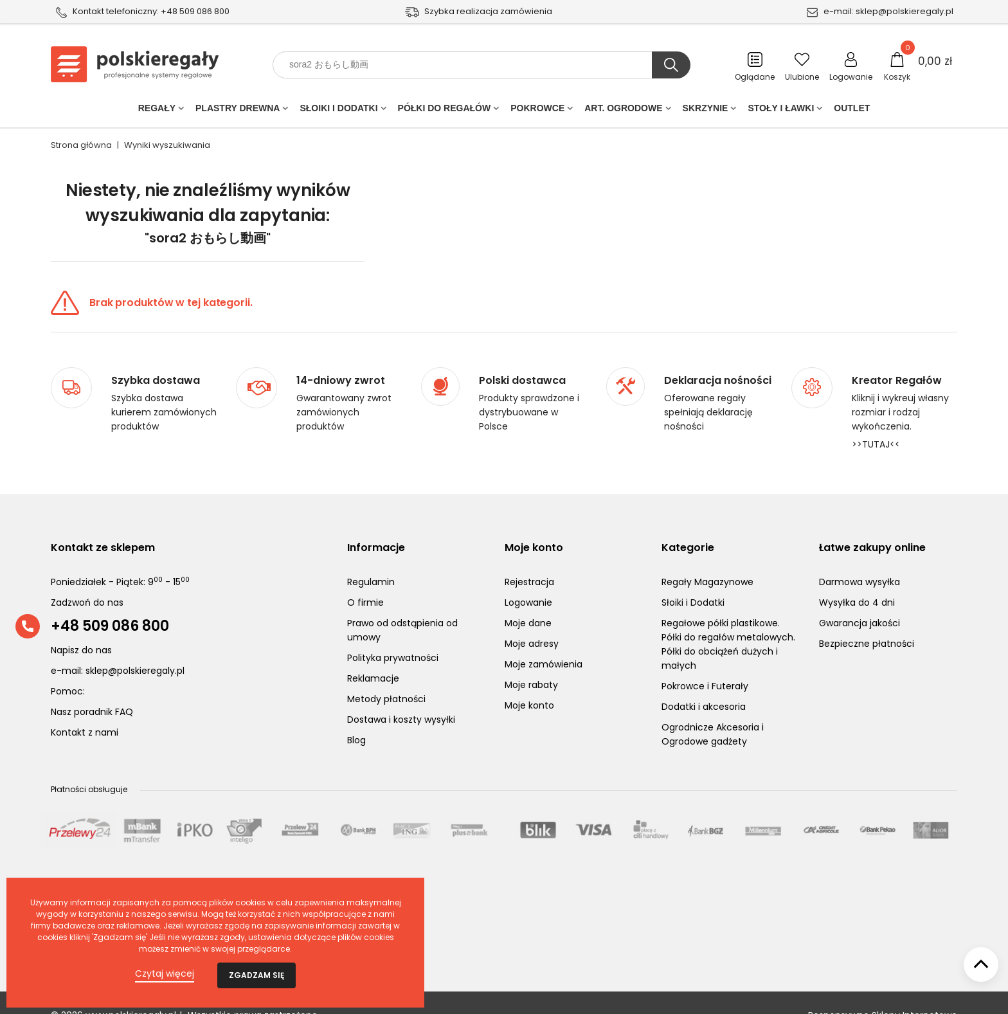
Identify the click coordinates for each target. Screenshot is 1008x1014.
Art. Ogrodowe (623, 110)
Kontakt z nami (84, 707)
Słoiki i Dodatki (338, 110)
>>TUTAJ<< (876, 419)
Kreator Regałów (897, 356)
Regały (157, 110)
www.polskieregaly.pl (131, 990)
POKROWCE (537, 110)
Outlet (852, 110)
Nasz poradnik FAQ (92, 686)
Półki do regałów (444, 110)
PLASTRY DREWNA (237, 110)
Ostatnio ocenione (99, 893)
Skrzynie (705, 110)
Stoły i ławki (781, 110)
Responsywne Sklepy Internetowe (882, 990)
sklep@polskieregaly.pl (904, 11)
